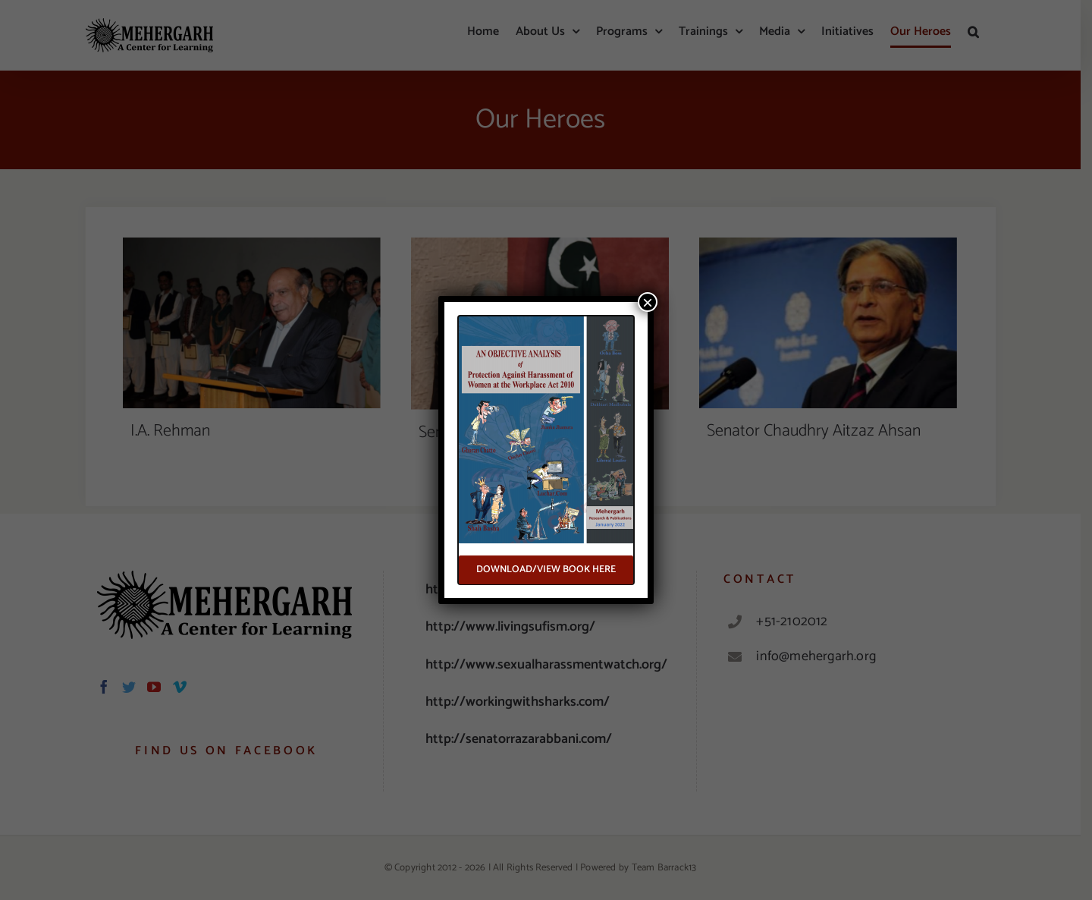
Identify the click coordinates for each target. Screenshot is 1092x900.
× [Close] (647, 302)
